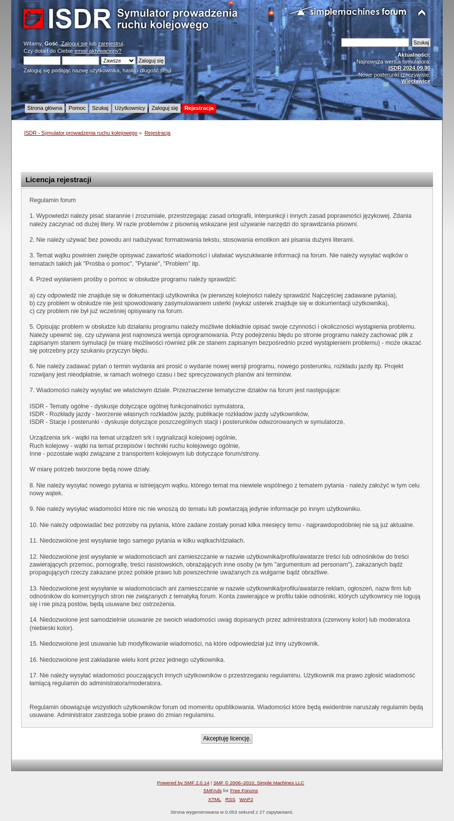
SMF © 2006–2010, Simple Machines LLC (258, 782)
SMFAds (213, 790)
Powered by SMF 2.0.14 (183, 782)
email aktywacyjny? (98, 51)
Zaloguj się (74, 43)
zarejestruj (111, 43)
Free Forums (244, 790)
